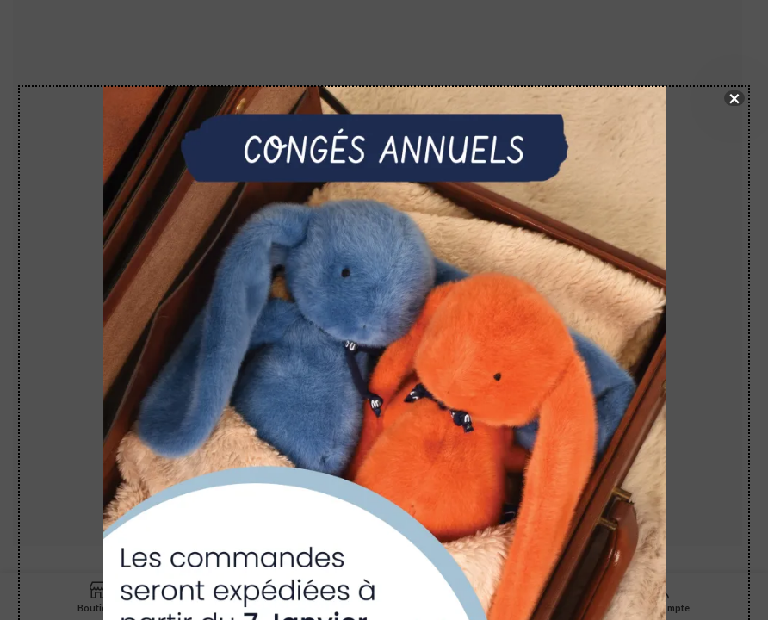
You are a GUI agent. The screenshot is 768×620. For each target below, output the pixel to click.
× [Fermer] (734, 98)
